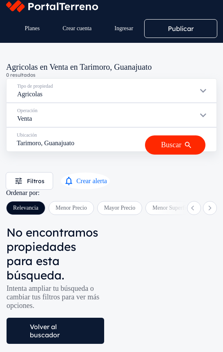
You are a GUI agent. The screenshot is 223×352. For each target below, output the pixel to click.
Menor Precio (71, 208)
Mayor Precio (120, 208)
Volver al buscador (45, 331)
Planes (32, 28)
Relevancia (25, 208)
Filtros (29, 181)
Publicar (181, 28)
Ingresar (123, 28)
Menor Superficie (172, 208)
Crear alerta (85, 181)
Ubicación (27, 135)
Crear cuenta (76, 28)
